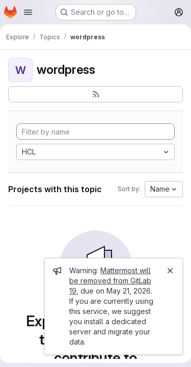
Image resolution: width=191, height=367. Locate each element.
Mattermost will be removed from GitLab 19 (110, 280)
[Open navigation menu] (28, 12)
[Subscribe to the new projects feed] (95, 94)
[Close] (170, 271)
